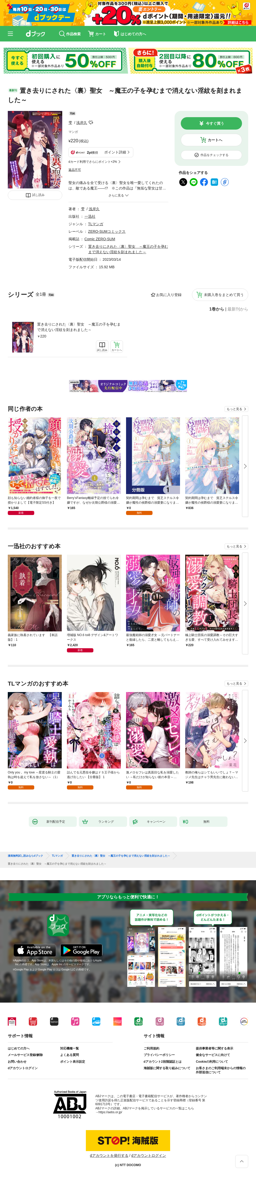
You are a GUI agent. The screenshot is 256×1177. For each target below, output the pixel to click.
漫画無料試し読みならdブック (25, 856)
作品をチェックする (214, 155)
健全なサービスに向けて (213, 1055)
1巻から (216, 309)
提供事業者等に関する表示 (214, 1048)
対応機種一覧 (69, 1048)
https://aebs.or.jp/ (110, 1112)
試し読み (38, 195)
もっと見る (234, 409)
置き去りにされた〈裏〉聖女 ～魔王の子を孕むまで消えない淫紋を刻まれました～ (79, 327)
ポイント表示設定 (72, 1061)
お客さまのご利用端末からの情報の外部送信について (221, 1070)
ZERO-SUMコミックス (107, 231)
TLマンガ (95, 224)
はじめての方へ (19, 1048)
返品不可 (74, 170)
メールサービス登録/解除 (25, 1055)
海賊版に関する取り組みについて (167, 1068)
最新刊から (237, 309)
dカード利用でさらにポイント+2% (92, 162)
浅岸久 (81, 123)
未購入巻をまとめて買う (224, 295)
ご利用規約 (151, 1048)
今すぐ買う (215, 123)
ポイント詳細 (115, 152)
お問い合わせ (17, 1061)
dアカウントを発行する (109, 1155)
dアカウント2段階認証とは (163, 1061)
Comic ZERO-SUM (100, 239)
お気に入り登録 (169, 295)
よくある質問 (69, 1055)
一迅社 (90, 216)
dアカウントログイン (23, 1068)
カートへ (215, 140)
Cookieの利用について (212, 1061)
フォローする (90, 122)
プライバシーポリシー (159, 1055)
